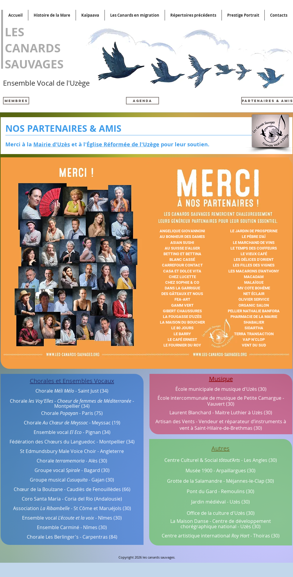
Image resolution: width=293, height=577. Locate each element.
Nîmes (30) (110, 518)
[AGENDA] (142, 100)
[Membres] (16, 100)
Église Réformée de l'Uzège (123, 144)
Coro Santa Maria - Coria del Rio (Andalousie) (72, 499)
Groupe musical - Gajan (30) (72, 479)
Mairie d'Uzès (51, 144)
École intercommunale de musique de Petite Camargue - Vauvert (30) (221, 401)
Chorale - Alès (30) (72, 460)
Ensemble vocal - (59, 518)
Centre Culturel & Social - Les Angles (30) (220, 460)
